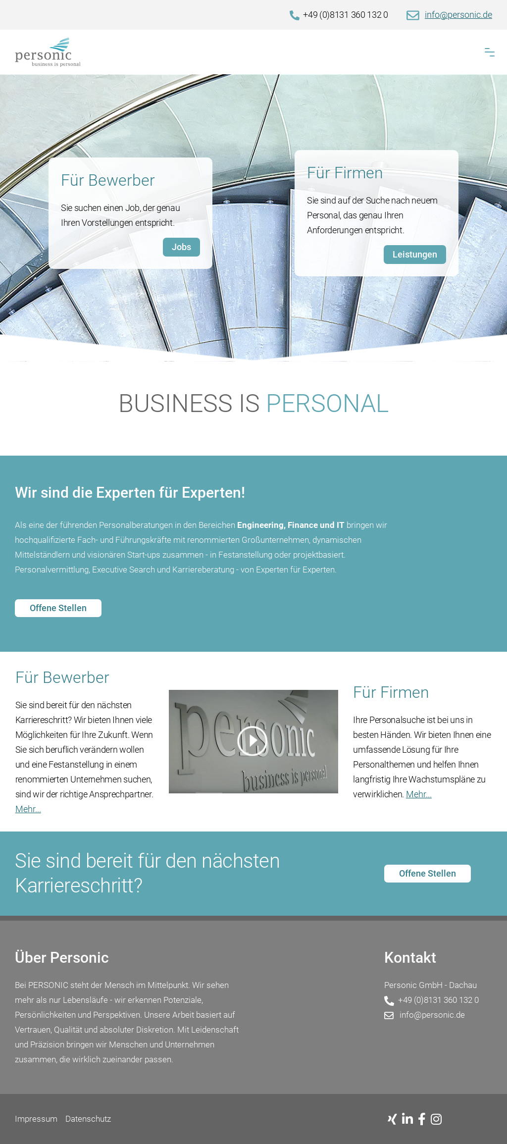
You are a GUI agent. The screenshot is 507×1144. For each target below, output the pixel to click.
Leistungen (415, 254)
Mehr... (28, 809)
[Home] (253, 52)
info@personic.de (458, 14)
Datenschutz (88, 1119)
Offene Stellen (58, 608)
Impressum (36, 1119)
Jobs (181, 247)
